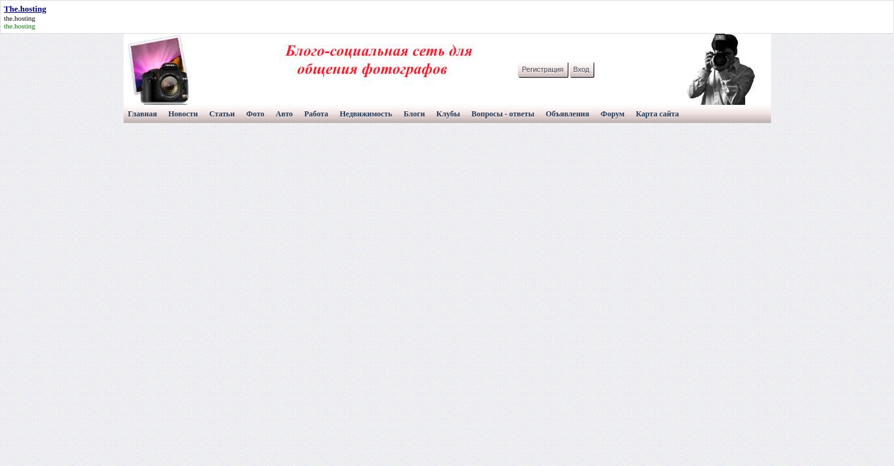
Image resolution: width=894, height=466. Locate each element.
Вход (582, 69)
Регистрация (542, 69)
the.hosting (20, 18)
